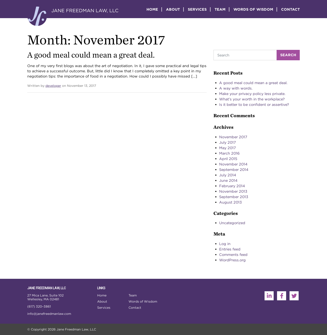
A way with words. (236, 88)
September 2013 (233, 197)
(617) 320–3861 (39, 306)
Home (152, 9)
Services (197, 9)
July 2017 (227, 142)
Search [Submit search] (288, 55)
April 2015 (228, 159)
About (173, 9)
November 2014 (233, 164)
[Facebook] (281, 295)
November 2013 (233, 191)
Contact (290, 9)
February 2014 (232, 186)
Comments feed (233, 254)
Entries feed (229, 249)
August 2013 (230, 202)
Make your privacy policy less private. (252, 94)
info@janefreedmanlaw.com (49, 314)
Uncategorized (232, 223)
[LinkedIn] (269, 295)
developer (53, 85)
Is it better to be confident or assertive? (254, 104)
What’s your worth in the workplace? (252, 99)
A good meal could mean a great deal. (91, 55)
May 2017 (227, 148)
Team (220, 9)
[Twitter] (294, 295)
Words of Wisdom (253, 9)
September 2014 (233, 170)
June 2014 (228, 180)
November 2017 (233, 137)
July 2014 (227, 175)
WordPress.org (232, 260)
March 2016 (229, 153)
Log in (224, 244)
